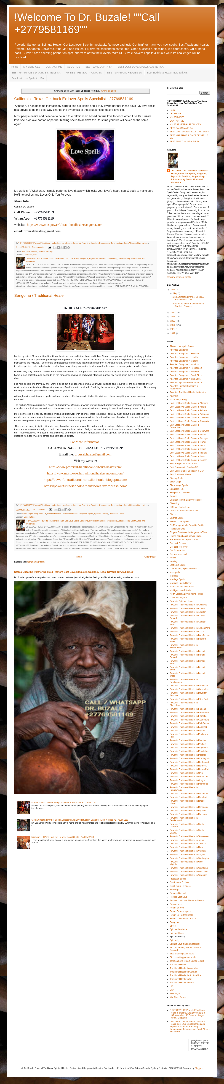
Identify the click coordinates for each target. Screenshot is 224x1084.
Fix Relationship (54, 514)
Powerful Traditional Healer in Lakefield (188, 727)
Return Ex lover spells (180, 911)
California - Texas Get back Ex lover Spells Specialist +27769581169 (73, 99)
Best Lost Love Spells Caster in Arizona (188, 410)
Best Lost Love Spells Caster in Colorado (189, 421)
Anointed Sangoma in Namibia (184, 364)
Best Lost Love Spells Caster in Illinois (188, 449)
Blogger (198, 1068)
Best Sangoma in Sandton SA (184, 467)
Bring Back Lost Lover (180, 492)
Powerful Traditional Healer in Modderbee (189, 751)
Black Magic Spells (179, 485)
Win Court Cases (178, 997)
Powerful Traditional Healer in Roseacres (189, 807)
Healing (173, 561)
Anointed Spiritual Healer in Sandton (187, 382)
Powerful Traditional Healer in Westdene (189, 868)
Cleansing (174, 503)
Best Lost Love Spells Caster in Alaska (188, 407)
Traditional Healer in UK (181, 979)
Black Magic (27, 514)
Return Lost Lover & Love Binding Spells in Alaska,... (188, 304)
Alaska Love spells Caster (182, 346)
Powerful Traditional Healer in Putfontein (189, 793)
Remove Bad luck (178, 893)
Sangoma (83, 514)
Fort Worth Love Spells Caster (184, 539)
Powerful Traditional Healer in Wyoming (188, 875)
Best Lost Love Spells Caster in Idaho (187, 445)
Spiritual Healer (177, 933)
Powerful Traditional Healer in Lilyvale (187, 730)
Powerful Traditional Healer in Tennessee (189, 836)
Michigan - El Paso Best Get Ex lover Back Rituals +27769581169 (62, 837)
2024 (173, 312)
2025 (173, 289)
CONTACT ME (54, 66)
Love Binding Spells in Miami (183, 568)
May (175, 293)
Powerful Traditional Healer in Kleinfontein (189, 723)
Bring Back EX (40, 514)
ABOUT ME (73, 66)
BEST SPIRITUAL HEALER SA (124, 72)
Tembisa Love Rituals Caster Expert (187, 961)
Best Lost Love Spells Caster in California (189, 417)
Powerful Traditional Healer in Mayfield (188, 744)
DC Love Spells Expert (180, 507)
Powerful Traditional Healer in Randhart (188, 797)
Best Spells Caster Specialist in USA (187, 471)
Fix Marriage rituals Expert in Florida (187, 525)
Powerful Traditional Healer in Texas (187, 840)
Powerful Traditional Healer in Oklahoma (189, 776)
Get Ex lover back (178, 550)
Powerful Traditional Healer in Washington (189, 858)
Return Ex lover (177, 907)
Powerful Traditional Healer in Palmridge (189, 784)
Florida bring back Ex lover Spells (185, 536)
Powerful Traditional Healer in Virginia (187, 854)
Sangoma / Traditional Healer (39, 295)
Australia (174, 396)
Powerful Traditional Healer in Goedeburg (189, 720)
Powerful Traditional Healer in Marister (188, 740)
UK (171, 986)
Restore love (176, 904)
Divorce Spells (176, 518)
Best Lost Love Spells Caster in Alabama (189, 403)
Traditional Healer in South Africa (185, 975)
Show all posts (108, 90)
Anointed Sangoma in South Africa (186, 375)
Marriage (174, 576)
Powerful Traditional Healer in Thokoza (188, 843)
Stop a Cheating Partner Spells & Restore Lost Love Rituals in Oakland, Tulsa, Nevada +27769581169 (74, 571)
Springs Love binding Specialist (184, 944)
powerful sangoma (178, 597)
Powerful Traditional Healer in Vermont (188, 851)
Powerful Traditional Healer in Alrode (187, 631)
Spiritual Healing (45, 251)
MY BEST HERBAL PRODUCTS (84, 72)
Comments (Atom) (35, 562)
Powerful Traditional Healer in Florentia (188, 716)
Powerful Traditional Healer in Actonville (188, 605)
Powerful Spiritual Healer (181, 601)
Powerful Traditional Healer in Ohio (186, 773)
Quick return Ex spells (180, 886)
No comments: (38, 247)
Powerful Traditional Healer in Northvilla (188, 765)
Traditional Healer (116, 514)
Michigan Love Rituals (180, 590)
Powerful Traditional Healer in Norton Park (190, 769)
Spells (90, 514)
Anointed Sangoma (179, 350)
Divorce (173, 514)
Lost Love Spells (177, 565)
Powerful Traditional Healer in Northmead (189, 762)
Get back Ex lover (30, 251)
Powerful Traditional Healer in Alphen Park (190, 628)
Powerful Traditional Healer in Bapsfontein (189, 635)
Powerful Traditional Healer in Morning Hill (189, 758)
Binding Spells (176, 478)
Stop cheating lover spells (182, 953)
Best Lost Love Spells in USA (28, 78)
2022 (173, 321)
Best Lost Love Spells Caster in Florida (188, 434)
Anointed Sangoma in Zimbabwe (185, 379)
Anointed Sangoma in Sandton (184, 371)
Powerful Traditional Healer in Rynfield (188, 810)
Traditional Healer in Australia (184, 968)
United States (30, 517)
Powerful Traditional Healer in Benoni (187, 651)
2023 (173, 316)
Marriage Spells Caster (180, 583)
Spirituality (175, 940)
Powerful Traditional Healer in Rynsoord (188, 814)
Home (14, 66)
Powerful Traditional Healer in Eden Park (189, 699)
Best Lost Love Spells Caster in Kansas (188, 460)
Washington (175, 993)
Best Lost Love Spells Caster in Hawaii (188, 442)
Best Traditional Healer (180, 474)
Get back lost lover (178, 547)
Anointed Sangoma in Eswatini (184, 353)
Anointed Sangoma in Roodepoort (186, 368)
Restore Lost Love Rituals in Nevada (187, 900)
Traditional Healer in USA (182, 982)
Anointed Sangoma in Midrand (184, 361)
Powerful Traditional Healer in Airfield (187, 608)
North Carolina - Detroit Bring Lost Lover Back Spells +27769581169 (63, 802)
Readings (174, 889)
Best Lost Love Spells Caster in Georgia (189, 438)
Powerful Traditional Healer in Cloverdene (189, 689)
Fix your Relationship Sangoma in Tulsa (188, 532)
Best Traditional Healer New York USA (168, 72)
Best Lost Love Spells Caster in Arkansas (189, 414)
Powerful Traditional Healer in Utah (186, 847)
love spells (175, 572)
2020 (173, 329)
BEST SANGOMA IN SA (99, 66)
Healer (173, 557)
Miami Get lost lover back (182, 586)
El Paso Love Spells (179, 521)
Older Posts (150, 557)
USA (172, 990)
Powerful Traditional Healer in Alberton (188, 612)
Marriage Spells (177, 579)
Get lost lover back (178, 554)
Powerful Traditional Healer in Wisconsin (189, 871)
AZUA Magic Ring (178, 399)
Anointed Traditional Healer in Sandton (188, 392)
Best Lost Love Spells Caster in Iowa (187, 456)
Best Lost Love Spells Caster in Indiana (188, 453)
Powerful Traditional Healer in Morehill (188, 755)
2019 (173, 333)
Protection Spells (178, 879)
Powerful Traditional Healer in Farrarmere (189, 712)
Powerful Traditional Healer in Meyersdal (189, 747)
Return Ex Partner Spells (181, 915)
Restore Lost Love (70, 514)
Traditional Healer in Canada (183, 972)
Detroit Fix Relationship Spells (184, 510)
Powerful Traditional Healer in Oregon (187, 780)
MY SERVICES (31, 66)
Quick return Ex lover (180, 882)
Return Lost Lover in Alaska (183, 918)
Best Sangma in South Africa (183, 463)
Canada (173, 496)
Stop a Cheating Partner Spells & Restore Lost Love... (188, 298)
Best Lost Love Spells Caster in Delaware (189, 431)
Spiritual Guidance (178, 929)
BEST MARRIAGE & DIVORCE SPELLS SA (36, 72)
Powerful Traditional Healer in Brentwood (189, 685)
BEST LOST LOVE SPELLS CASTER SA (141, 66)
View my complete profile (179, 277)
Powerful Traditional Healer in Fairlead (188, 709)
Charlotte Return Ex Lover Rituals (186, 500)
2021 (173, 325)
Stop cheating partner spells (183, 957)
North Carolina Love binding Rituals (186, 594)
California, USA (30, 254)
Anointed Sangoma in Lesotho (184, 357)
